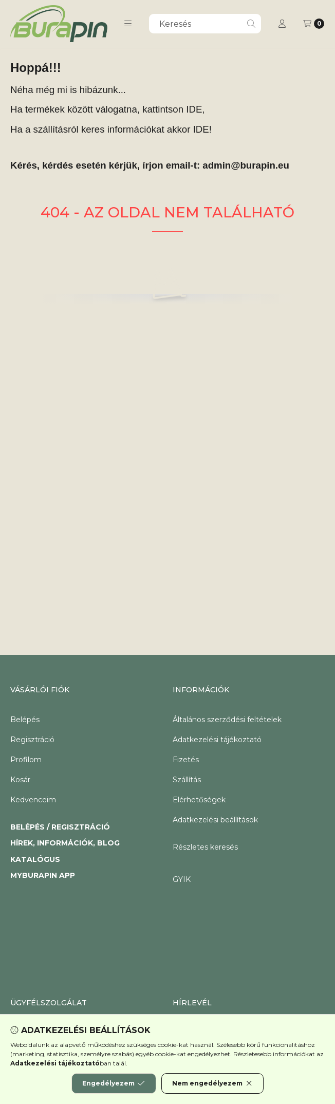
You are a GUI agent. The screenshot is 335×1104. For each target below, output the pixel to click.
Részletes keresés (205, 847)
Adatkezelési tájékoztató (217, 739)
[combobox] (205, 23)
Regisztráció (32, 739)
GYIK (182, 879)
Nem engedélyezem (212, 1083)
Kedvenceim (33, 799)
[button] (128, 23)
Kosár (20, 779)
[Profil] (282, 23)
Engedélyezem (113, 1083)
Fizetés (186, 759)
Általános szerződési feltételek (227, 719)
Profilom (26, 759)
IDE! (202, 129)
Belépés (25, 719)
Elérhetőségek (199, 799)
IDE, (195, 109)
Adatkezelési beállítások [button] (215, 819)
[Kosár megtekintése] (314, 23)
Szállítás (187, 779)
